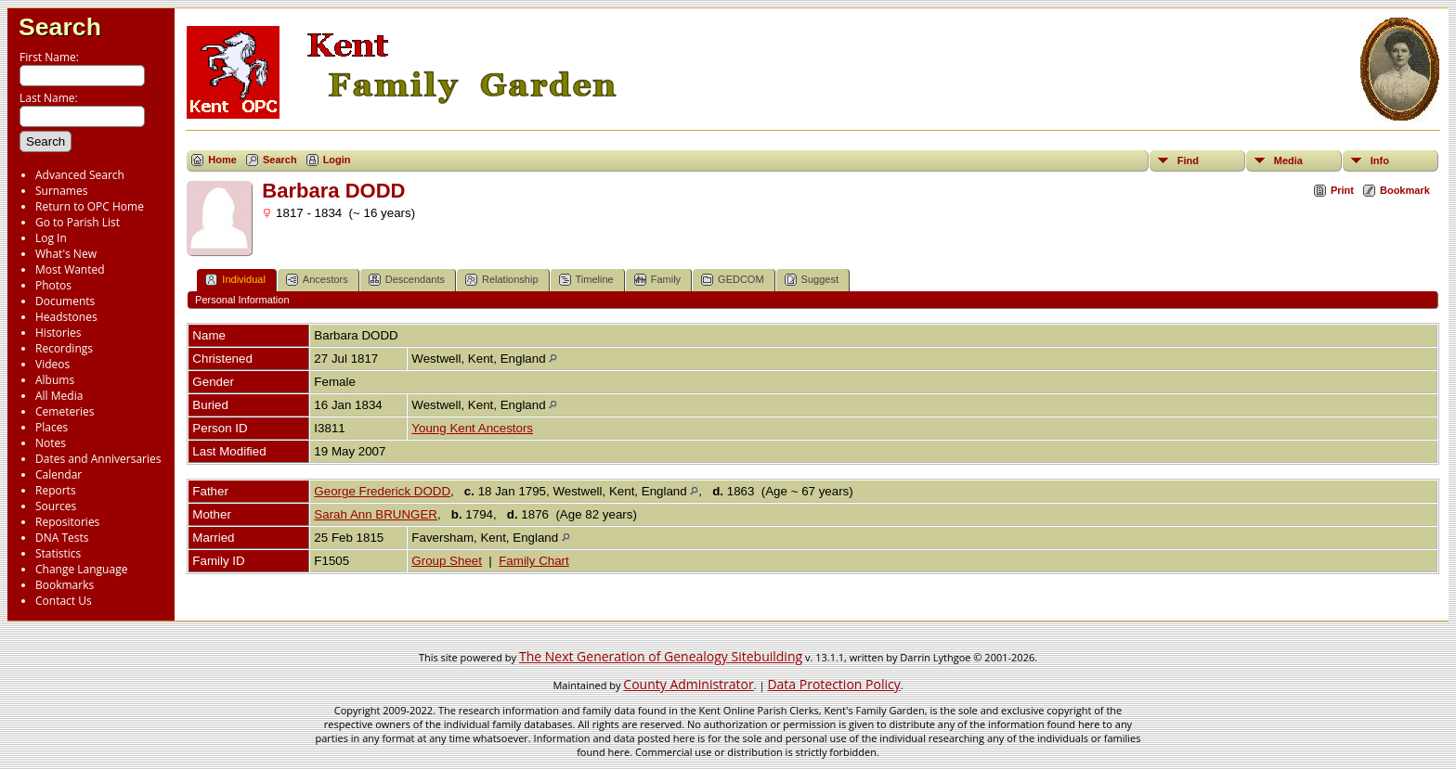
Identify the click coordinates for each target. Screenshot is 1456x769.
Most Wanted (70, 269)
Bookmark (1405, 190)
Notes (50, 443)
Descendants (407, 280)
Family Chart (534, 561)
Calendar (58, 474)
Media (1288, 160)
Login (337, 159)
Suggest (811, 280)
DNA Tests (62, 537)
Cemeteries (65, 411)
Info (1380, 160)
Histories (58, 332)
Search (60, 27)
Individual (235, 280)
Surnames (61, 191)
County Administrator (688, 684)
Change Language (81, 569)
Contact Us (63, 601)
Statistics (58, 553)
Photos (53, 285)
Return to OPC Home (89, 206)
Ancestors (317, 280)
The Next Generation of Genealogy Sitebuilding (660, 656)
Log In (51, 238)
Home (222, 159)
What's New (66, 254)
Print (1342, 190)
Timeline (586, 280)
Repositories (67, 522)
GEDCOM (732, 280)
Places (51, 427)
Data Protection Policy (833, 684)
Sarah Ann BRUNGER (375, 514)
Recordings (64, 348)
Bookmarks (64, 585)
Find (1188, 160)
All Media (59, 396)
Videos (52, 364)
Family (657, 280)
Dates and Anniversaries (98, 459)
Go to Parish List (77, 222)
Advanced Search (79, 175)
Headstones (66, 317)
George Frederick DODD (382, 491)
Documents (65, 301)
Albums (54, 380)
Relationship (502, 280)
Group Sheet (446, 561)
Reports (55, 490)
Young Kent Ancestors (472, 428)
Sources (55, 506)
